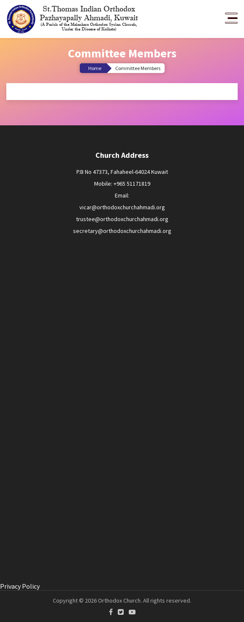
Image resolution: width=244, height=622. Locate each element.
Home (94, 68)
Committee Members (137, 68)
